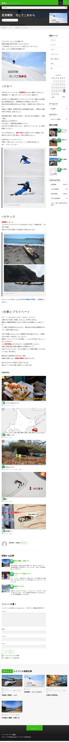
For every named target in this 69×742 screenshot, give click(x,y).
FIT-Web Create (12, 738)
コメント (4, 612)
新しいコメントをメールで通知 (10, 656)
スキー (53, 50)
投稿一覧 (23, 544)
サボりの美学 (62, 150)
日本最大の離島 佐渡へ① (20, 562)
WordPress (28, 738)
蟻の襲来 (4, 500)
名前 (3, 630)
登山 (52, 64)
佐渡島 (17, 716)
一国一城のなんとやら (8, 468)
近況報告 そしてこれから (34, 693)
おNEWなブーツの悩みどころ (21, 575)
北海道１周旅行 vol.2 (10, 696)
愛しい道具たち (19, 470)
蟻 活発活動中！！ (7, 532)
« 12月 (52, 97)
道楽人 (14, 735)
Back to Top (34, 729)
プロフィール (55, 55)
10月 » (63, 97)
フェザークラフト (7, 691)
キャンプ (13, 406)
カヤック (14, 21)
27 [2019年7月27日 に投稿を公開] (64, 91)
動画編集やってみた (17, 587)
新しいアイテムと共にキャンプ (10, 404)
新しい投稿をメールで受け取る (10, 659)
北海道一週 (15, 691)
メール (4, 637)
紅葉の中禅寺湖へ (53, 696)
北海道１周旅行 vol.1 (8, 436)
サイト (3, 644)
